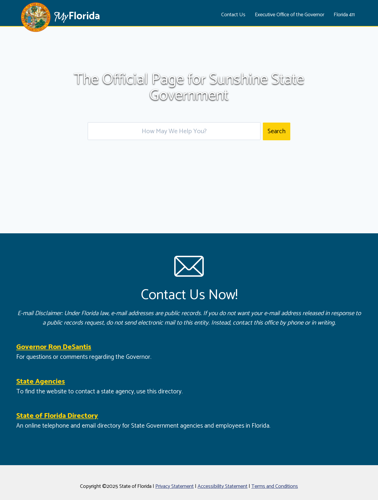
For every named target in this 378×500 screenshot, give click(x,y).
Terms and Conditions (274, 486)
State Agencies (40, 381)
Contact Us (233, 14)
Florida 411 (344, 14)
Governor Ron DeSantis (53, 347)
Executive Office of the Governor (289, 14)
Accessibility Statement (222, 486)
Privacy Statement (174, 486)
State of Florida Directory (57, 416)
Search (277, 131)
